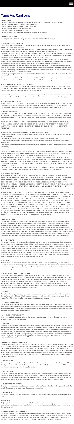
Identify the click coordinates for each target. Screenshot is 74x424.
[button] (71, 4)
